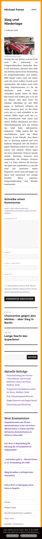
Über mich (9, 518)
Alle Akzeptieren (12, 536)
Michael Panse (14, 9)
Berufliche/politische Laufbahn (18, 513)
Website (8, 274)
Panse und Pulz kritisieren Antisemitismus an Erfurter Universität (19, 432)
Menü (33, 9)
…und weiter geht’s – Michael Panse (20, 459)
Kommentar (10, 219)
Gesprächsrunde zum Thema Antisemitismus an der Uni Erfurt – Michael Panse (20, 425)
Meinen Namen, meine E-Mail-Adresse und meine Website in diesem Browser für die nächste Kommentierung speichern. (20, 289)
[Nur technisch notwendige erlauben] (39, 533)
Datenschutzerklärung (28, 536)
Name (7, 252)
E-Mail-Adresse (12, 263)
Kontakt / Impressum (14, 524)
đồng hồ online (11, 472)
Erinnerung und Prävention (19, 404)
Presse (7, 502)
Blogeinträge (10, 508)
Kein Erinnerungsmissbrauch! (20, 396)
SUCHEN (32, 357)
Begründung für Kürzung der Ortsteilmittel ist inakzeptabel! (17, 446)
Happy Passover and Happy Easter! (22, 400)
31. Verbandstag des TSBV (18, 463)
